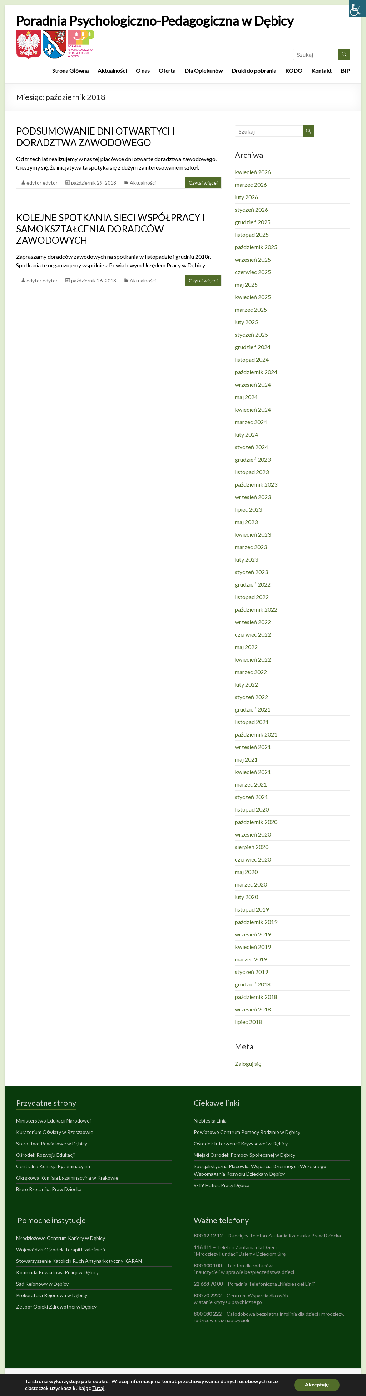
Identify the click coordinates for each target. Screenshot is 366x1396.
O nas (143, 70)
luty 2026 (246, 197)
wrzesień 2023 (253, 496)
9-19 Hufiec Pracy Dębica (221, 1185)
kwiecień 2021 (253, 771)
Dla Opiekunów (203, 70)
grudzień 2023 (253, 459)
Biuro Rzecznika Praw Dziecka (48, 1189)
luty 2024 (246, 434)
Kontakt (321, 70)
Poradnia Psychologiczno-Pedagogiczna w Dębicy (154, 21)
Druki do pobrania (254, 70)
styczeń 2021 (251, 796)
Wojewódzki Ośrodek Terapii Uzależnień (60, 1249)
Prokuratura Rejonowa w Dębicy (51, 1295)
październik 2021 (256, 734)
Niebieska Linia (210, 1121)
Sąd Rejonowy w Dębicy (42, 1284)
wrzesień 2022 (253, 621)
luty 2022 (246, 684)
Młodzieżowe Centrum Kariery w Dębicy (60, 1238)
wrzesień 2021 (253, 746)
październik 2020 (256, 821)
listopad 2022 (252, 596)
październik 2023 (256, 484)
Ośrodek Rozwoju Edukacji (45, 1155)
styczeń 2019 (251, 971)
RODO (293, 70)
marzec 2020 (251, 884)
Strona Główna (70, 70)
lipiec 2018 (248, 1021)
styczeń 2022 (251, 696)
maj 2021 (246, 759)
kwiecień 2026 (253, 172)
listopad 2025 (252, 234)
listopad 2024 (252, 359)
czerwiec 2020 (253, 859)
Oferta (167, 70)
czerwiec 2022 (253, 634)
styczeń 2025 (251, 334)
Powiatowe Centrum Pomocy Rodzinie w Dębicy (247, 1132)
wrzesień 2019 (253, 934)
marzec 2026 (251, 184)
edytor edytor (42, 183)
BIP (345, 70)
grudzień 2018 (253, 984)
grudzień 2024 (253, 346)
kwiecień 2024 (253, 409)
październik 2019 (256, 921)
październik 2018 (256, 996)
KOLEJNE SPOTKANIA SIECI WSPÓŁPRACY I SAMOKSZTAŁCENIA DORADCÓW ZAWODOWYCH (110, 229)
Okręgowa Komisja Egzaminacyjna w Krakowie (67, 1178)
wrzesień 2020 (253, 834)
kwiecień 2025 (253, 296)
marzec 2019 (251, 959)
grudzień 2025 (253, 222)
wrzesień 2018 (253, 1009)
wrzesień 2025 (253, 259)
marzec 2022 (251, 671)
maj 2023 (246, 521)
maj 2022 (246, 646)
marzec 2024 (251, 421)
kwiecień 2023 (253, 534)
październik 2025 (256, 246)
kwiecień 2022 (253, 659)
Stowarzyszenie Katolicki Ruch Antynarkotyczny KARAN (79, 1261)
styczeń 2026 (251, 209)
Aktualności (112, 70)
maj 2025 (246, 284)
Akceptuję (317, 1384)
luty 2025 (246, 321)
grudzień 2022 (253, 584)
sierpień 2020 (251, 846)
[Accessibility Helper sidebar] (357, 8)
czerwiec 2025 (253, 271)
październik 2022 (256, 609)
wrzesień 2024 (253, 384)
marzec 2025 (251, 309)
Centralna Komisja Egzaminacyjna (53, 1166)
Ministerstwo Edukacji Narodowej (53, 1121)
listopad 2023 (252, 471)
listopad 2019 (252, 909)
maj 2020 (246, 871)
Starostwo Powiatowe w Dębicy (51, 1143)
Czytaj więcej (203, 183)
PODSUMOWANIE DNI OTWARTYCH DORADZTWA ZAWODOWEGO (95, 136)
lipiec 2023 (248, 509)
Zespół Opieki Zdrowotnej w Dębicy (56, 1307)
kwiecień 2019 (253, 946)
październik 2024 (256, 371)
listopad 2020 (252, 809)
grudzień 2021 (253, 709)
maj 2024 (246, 396)
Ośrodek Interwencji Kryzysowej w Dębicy (241, 1143)
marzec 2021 (251, 784)
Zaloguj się (248, 1063)
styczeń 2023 (251, 571)
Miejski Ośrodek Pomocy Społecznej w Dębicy (244, 1155)
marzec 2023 (251, 546)
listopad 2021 (252, 721)
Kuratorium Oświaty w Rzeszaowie (54, 1132)
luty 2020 (246, 896)
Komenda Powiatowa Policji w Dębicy (57, 1272)
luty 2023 (246, 559)
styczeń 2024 (251, 446)
